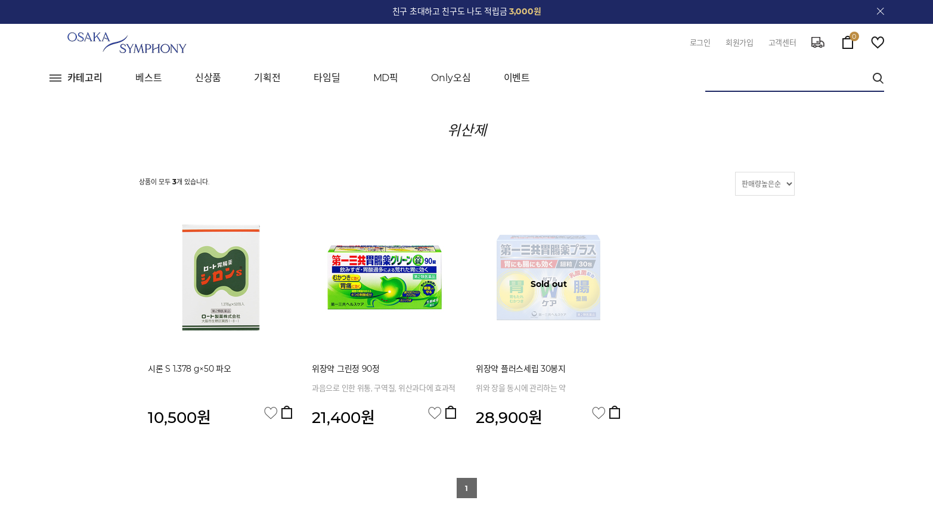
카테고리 (85, 78)
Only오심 (450, 78)
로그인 (700, 42)
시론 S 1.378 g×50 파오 (189, 368)
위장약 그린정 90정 (346, 368)
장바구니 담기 (286, 412)
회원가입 (740, 42)
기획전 (267, 78)
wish (877, 42)
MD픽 (386, 78)
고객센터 (782, 42)
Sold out (549, 284)
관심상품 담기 (270, 413)
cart (847, 39)
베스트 (148, 78)
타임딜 (327, 78)
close (880, 11)
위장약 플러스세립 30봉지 (521, 368)
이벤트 (517, 78)
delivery (817, 42)
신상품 (208, 78)
